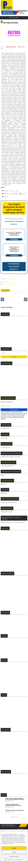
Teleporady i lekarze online (7, 415)
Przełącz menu (14, 17)
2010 (12, 279)
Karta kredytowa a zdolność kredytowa (10, 405)
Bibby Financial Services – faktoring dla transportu (13, 471)
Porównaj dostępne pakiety (14, 266)
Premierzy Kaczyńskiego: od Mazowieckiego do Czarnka (14, 728)
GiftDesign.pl (4, 442)
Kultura (11, 282)
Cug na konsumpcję (7, 307)
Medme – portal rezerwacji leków (9, 451)
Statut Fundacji (4, 783)
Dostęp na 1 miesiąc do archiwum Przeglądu (14, 234)
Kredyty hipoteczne (6, 396)
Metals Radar (4, 387)
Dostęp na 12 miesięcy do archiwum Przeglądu (14, 249)
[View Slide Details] (14, 13)
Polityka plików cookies (9, 859)
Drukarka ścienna (5, 377)
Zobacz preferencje (14, 856)
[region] (14, 13)
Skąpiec (2, 424)
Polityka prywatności (19, 859)
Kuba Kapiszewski (11, 47)
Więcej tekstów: (14, 740)
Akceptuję (14, 848)
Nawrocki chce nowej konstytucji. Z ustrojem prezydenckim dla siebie (15, 722)
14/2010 (8, 279)
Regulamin (3, 785)
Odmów (14, 852)
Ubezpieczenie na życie (6, 460)
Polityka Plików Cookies (6, 781)
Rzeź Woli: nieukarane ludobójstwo (15, 733)
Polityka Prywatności (6, 779)
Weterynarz (3, 433)
